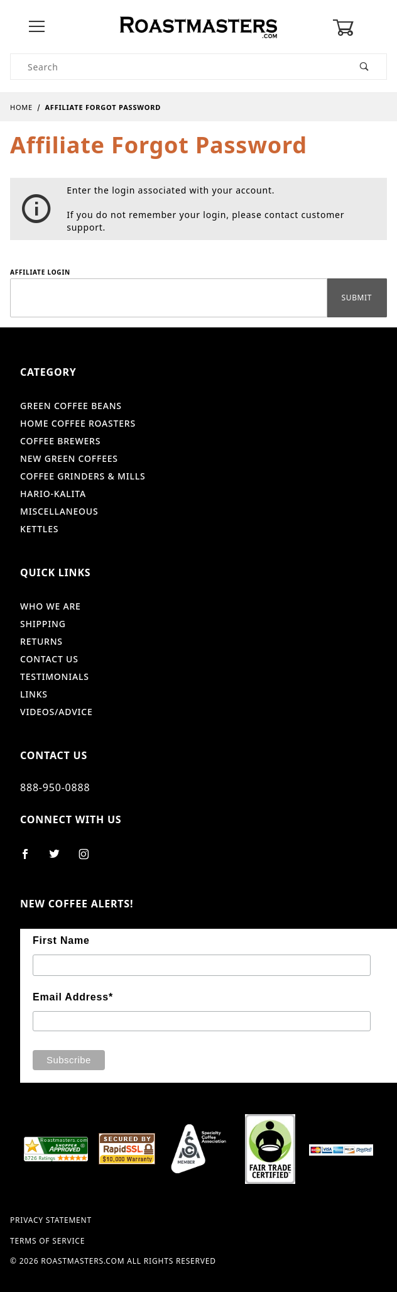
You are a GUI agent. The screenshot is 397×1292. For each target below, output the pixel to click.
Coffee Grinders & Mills (83, 476)
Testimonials (54, 676)
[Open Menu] (37, 27)
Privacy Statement (51, 1220)
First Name (61, 940)
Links (34, 694)
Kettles (39, 529)
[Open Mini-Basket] (359, 28)
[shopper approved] (56, 1148)
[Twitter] (59, 859)
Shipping (43, 624)
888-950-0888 (55, 787)
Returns (41, 641)
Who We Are (50, 606)
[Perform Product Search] (364, 66)
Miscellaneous (59, 511)
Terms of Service (47, 1241)
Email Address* (73, 997)
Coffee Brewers (60, 441)
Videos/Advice (56, 712)
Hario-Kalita (53, 494)
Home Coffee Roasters (78, 423)
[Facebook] (30, 859)
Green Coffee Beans (71, 406)
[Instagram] (89, 859)
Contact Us (49, 659)
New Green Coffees (69, 458)
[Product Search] (177, 66)
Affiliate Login (40, 272)
